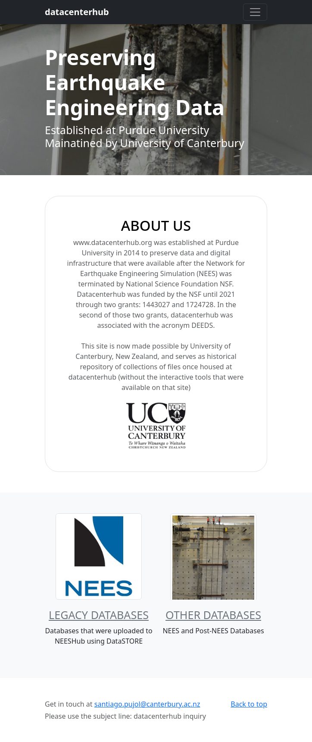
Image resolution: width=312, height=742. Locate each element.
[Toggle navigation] (255, 12)
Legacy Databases (99, 614)
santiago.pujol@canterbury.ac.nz (147, 704)
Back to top (249, 704)
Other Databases (213, 614)
